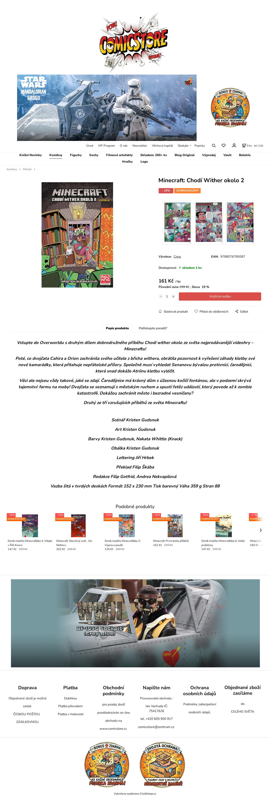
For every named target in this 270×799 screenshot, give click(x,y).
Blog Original (184, 155)
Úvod (89, 146)
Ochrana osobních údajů (199, 690)
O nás (124, 146)
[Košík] (247, 146)
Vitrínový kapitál (162, 146)
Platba (70, 687)
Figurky (76, 155)
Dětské (27, 169)
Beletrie (245, 155)
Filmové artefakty (119, 155)
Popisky (199, 146)
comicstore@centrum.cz (156, 727)
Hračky (127, 161)
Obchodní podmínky (113, 690)
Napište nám (156, 687)
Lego (144, 161)
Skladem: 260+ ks (153, 155)
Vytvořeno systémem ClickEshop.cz (135, 793)
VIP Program (106, 146)
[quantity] (167, 296)
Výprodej (209, 155)
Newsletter (139, 146)
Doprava (27, 687)
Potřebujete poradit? (153, 328)
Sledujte (183, 146)
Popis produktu (117, 328)
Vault (227, 155)
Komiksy (55, 155)
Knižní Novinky (30, 155)
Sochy (93, 155)
